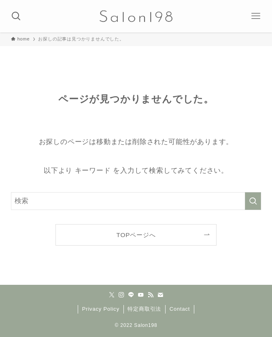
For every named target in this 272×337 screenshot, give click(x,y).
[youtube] (140, 295)
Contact (180, 309)
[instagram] (121, 295)
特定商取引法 (144, 309)
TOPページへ (136, 234)
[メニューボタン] (256, 16)
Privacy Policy (100, 309)
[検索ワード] (136, 201)
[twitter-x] (111, 295)
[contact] (160, 295)
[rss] (150, 295)
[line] (131, 295)
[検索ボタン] (16, 16)
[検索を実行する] (253, 201)
